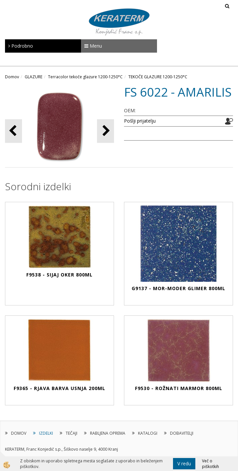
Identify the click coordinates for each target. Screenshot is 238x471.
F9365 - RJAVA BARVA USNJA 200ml (59, 388)
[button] (105, 131)
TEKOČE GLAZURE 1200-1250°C (157, 77)
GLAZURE (33, 77)
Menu (93, 46)
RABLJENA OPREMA (107, 433)
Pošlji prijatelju (140, 121)
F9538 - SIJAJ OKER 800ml (59, 274)
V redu (184, 463)
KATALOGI (147, 433)
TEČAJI (71, 433)
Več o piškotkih (210, 463)
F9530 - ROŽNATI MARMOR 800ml (178, 388)
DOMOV (18, 433)
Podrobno (20, 46)
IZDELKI (46, 433)
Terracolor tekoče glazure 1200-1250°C (85, 77)
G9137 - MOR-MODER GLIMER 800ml (178, 288)
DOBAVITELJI (181, 433)
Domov (12, 77)
